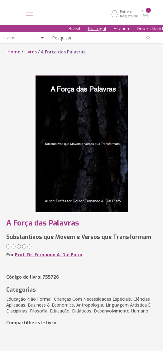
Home (13, 52)
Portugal (97, 28)
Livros (30, 52)
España (121, 28)
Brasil (74, 28)
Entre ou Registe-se (129, 13)
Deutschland (150, 28)
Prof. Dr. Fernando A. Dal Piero (48, 255)
